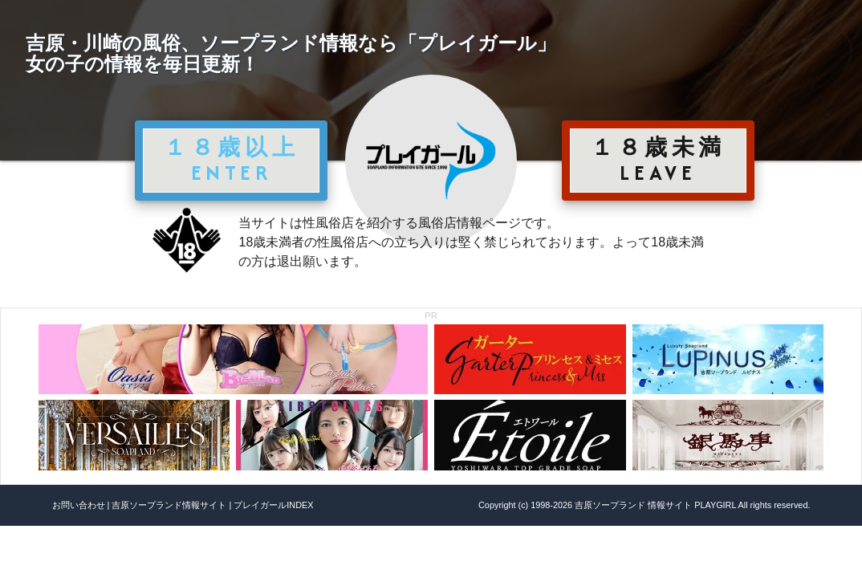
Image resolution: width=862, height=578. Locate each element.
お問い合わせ (78, 505)
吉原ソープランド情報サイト (169, 505)
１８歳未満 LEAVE (658, 159)
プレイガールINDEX (273, 505)
